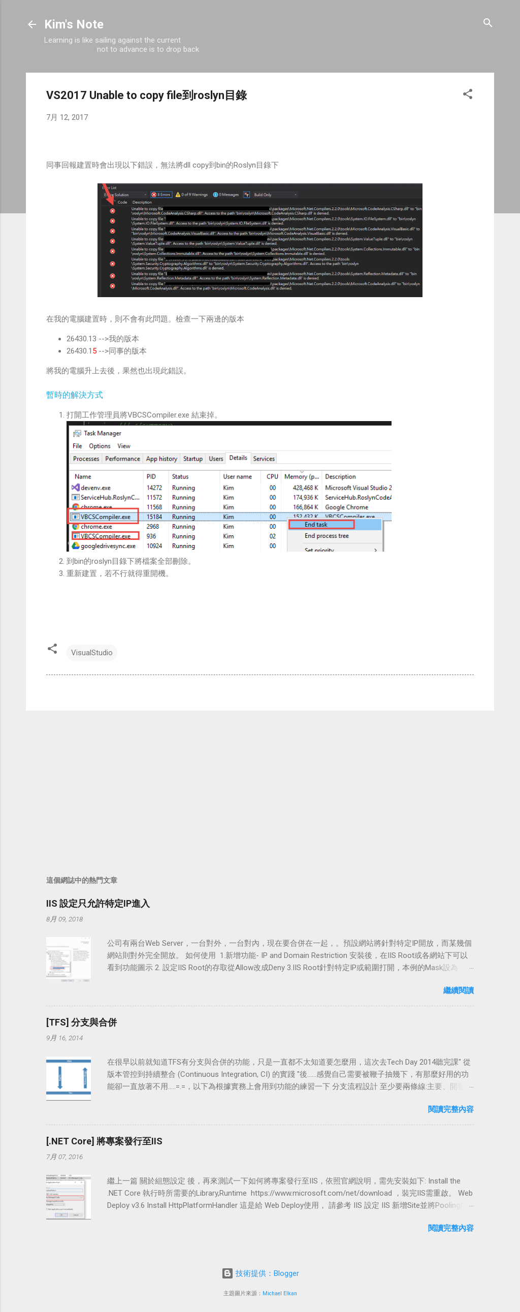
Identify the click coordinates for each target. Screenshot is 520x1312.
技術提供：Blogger (260, 1273)
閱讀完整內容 (451, 1109)
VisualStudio (92, 652)
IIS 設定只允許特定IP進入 (98, 903)
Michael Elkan (280, 1293)
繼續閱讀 (458, 990)
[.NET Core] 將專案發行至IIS (104, 1141)
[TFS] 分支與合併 (81, 1022)
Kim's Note (74, 24)
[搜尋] (488, 23)
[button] (468, 95)
